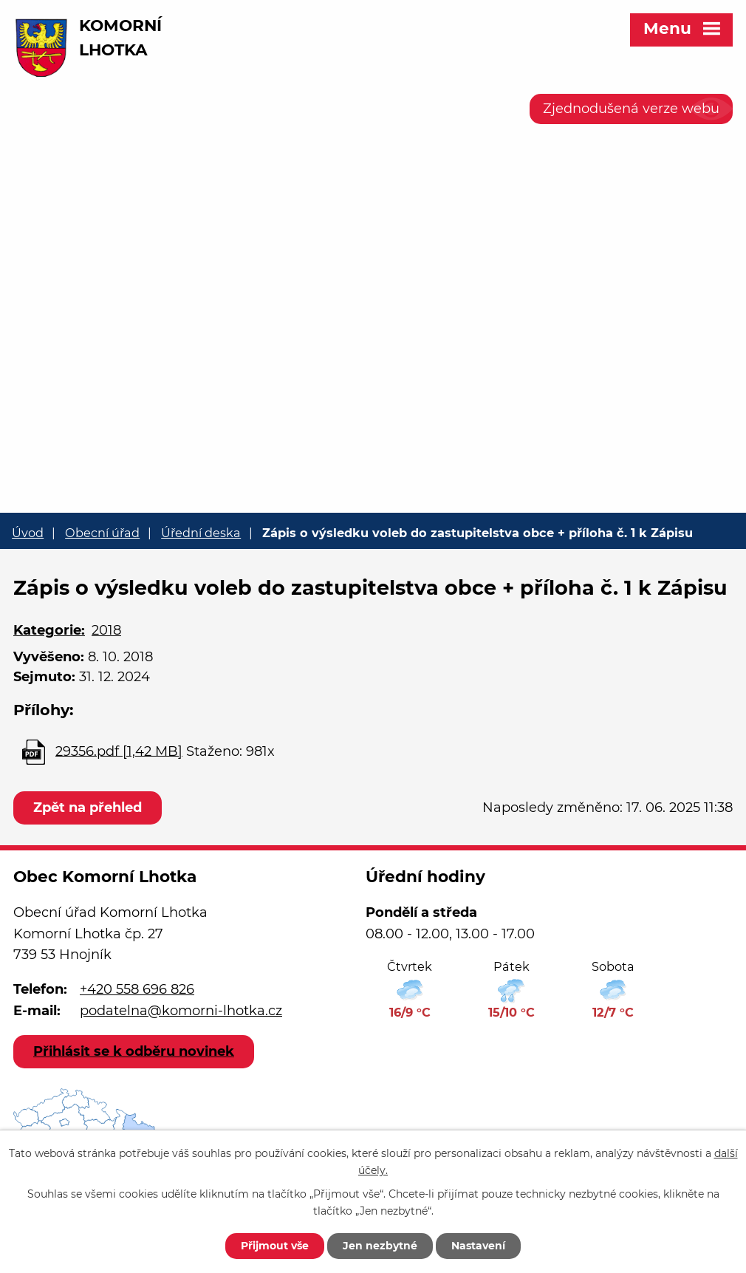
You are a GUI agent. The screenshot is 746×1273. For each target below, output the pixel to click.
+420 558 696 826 (137, 989)
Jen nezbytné (380, 1245)
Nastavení (478, 1245)
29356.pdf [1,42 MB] (118, 751)
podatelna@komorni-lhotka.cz (181, 1011)
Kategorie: (49, 630)
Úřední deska (201, 532)
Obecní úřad (102, 532)
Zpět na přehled (87, 807)
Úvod (28, 532)
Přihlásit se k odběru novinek (133, 1051)
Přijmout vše (275, 1245)
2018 (106, 630)
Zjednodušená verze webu (631, 108)
